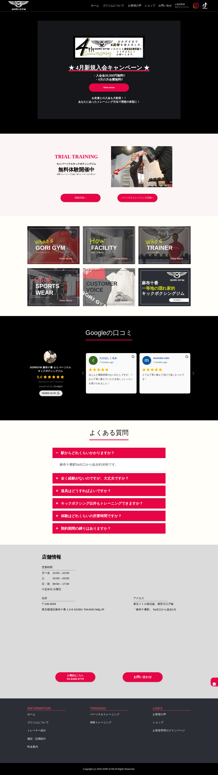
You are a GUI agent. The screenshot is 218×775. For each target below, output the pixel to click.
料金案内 (32, 746)
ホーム (95, 5)
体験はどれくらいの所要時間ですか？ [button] (88, 515)
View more (109, 87)
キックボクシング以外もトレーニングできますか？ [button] (99, 503)
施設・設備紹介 (36, 738)
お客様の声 (134, 5)
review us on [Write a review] (51, 393)
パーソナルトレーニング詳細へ (137, 197)
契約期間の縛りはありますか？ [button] (83, 528)
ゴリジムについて (113, 5)
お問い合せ (165, 5)
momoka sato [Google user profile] (161, 358)
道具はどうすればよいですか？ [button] (83, 490)
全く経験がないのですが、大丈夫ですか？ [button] (92, 478)
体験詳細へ (80, 197)
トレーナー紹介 (36, 730)
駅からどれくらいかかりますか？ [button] (84, 452)
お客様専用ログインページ (182, 5)
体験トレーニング (100, 722)
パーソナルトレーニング (104, 714)
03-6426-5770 (75, 677)
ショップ (149, 5)
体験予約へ (214, 682)
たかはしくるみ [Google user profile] (108, 358)
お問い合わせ (143, 677)
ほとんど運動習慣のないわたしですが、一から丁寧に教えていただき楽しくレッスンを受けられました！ (111, 379)
